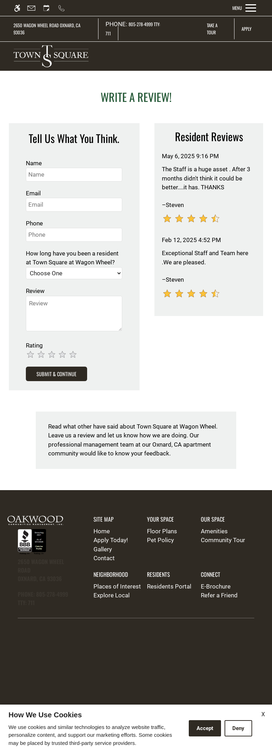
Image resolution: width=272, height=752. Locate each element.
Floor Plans (162, 531)
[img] (50, 56)
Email (33, 193)
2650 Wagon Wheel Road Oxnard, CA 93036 (46, 28)
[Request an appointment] (49, 8)
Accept (205, 728)
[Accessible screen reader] (20, 8)
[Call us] (64, 8)
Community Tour (223, 540)
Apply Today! (111, 540)
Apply (246, 28)
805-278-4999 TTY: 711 (133, 29)
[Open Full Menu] (244, 8)
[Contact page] (34, 8)
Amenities (214, 531)
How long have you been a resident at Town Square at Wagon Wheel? (72, 258)
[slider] (59, 355)
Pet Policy (160, 540)
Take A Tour (212, 28)
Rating (34, 345)
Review (35, 290)
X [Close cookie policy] (263, 714)
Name (34, 163)
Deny (238, 728)
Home (102, 531)
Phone (34, 223)
